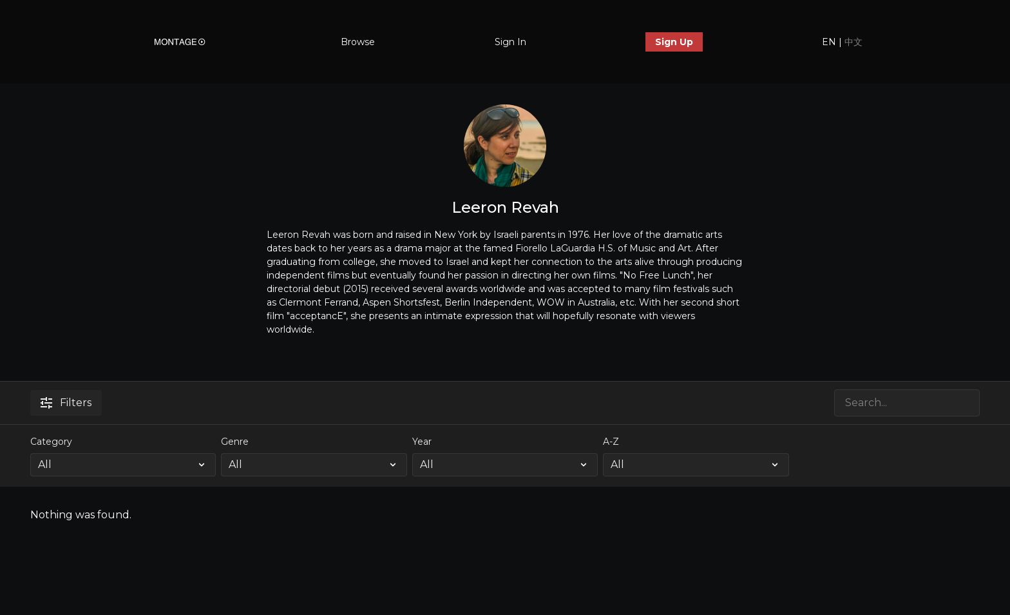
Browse (358, 42)
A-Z (611, 441)
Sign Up (674, 42)
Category (51, 441)
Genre (235, 441)
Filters (66, 402)
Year (422, 441)
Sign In (510, 42)
